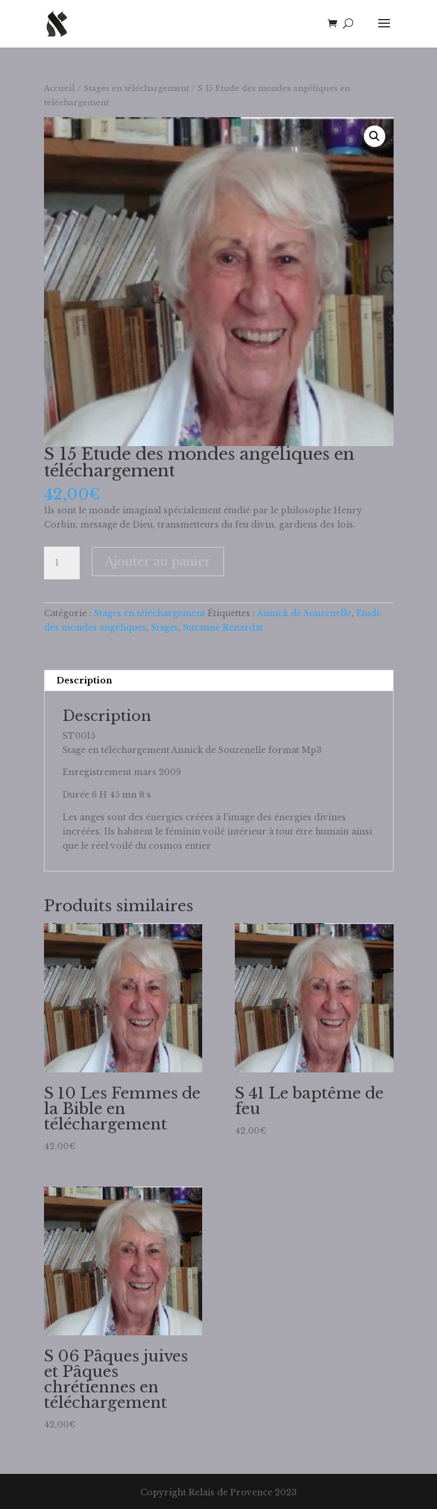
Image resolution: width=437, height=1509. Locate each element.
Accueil (59, 88)
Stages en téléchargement (136, 88)
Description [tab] (84, 680)
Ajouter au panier (158, 561)
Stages (164, 627)
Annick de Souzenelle (304, 613)
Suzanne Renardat (223, 627)
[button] (374, 136)
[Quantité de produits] (62, 563)
